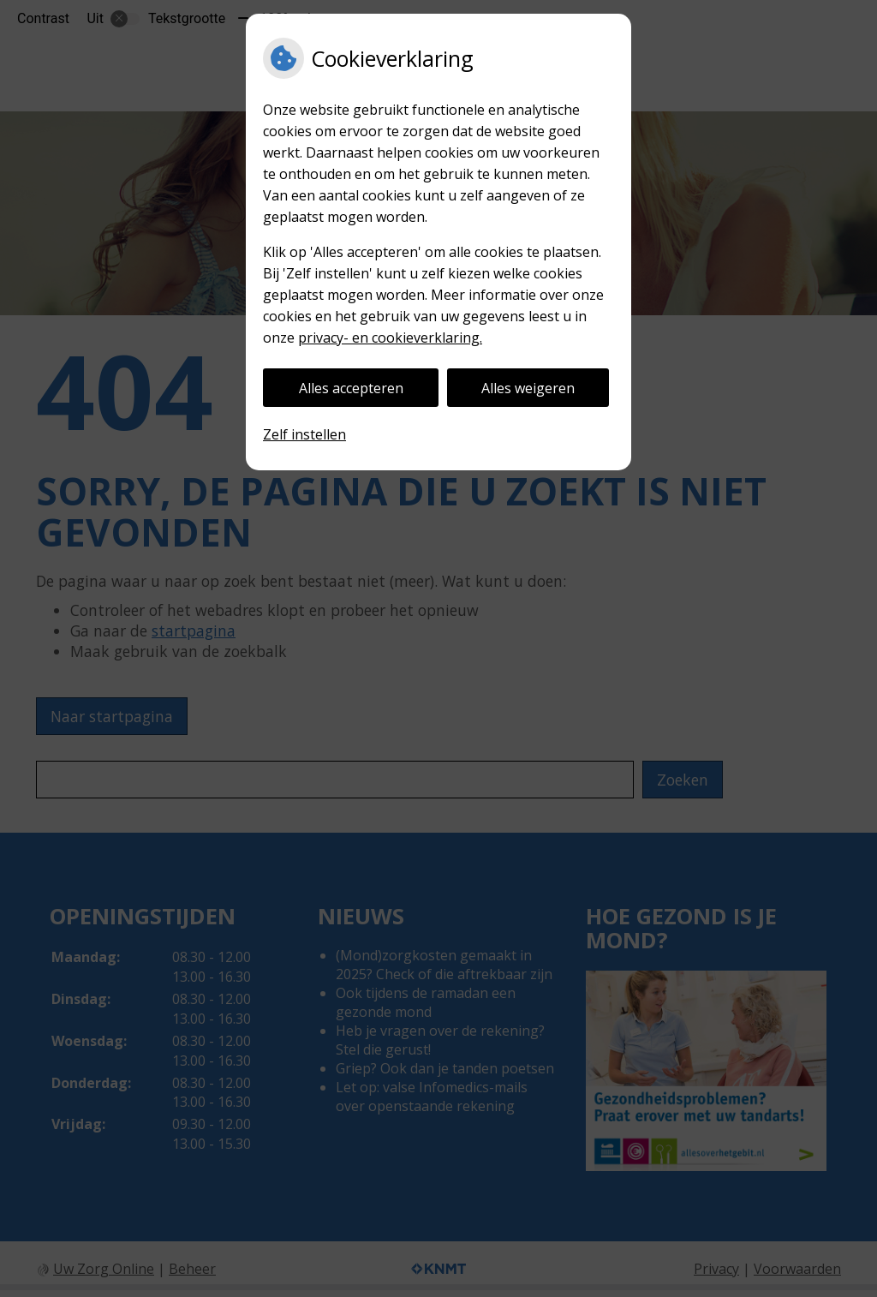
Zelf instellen (304, 434)
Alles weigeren (528, 388)
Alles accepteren (351, 388)
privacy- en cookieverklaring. (390, 337)
